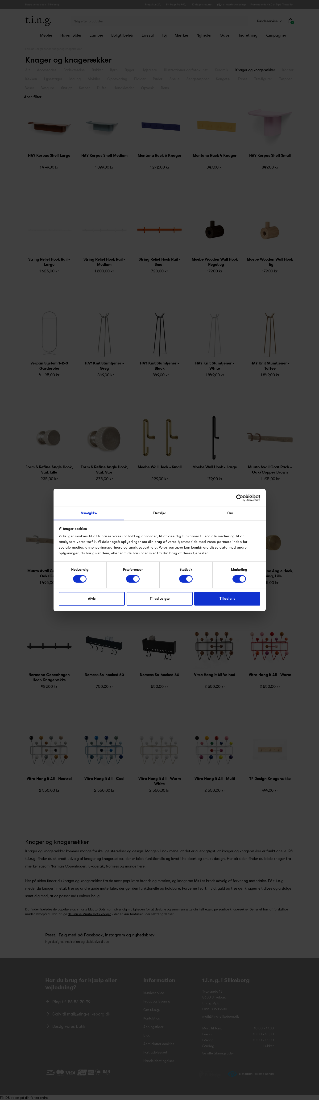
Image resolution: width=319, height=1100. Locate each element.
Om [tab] (230, 513)
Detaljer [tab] (159, 513)
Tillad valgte (160, 599)
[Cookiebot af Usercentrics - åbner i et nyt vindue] (239, 497)
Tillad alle (227, 599)
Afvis (91, 599)
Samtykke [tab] (89, 513)
